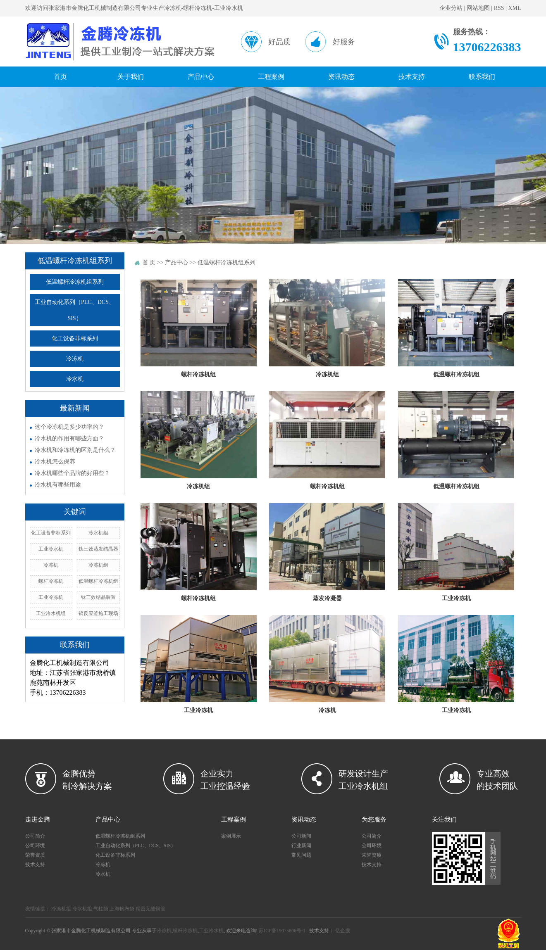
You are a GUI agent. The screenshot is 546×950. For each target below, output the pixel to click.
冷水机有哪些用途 (58, 485)
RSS (499, 8)
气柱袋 (100, 909)
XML (514, 8)
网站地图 (478, 8)
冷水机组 (98, 533)
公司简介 (35, 836)
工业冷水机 (50, 549)
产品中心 (201, 76)
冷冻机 (74, 359)
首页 (60, 76)
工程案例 (271, 76)
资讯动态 (341, 76)
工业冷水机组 (51, 613)
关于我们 (130, 76)
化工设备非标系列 (75, 338)
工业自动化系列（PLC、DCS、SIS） (74, 310)
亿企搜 (342, 930)
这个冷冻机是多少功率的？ (69, 427)
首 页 (149, 262)
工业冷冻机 (50, 597)
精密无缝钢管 (150, 909)
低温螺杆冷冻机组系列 (75, 282)
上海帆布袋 (122, 909)
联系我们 (482, 76)
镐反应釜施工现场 (98, 613)
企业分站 (451, 8)
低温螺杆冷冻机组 (98, 581)
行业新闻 (301, 845)
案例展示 (231, 836)
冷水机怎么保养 (55, 461)
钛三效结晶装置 (98, 597)
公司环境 (35, 845)
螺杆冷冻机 (50, 581)
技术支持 (411, 76)
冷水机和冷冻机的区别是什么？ (75, 450)
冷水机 (74, 379)
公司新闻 (301, 836)
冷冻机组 (98, 565)
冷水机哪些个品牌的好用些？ (72, 473)
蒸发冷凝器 (327, 598)
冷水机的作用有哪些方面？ (69, 438)
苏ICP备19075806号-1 (282, 930)
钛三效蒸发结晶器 (98, 549)
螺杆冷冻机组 (198, 374)
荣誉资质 (35, 855)
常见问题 (301, 855)
